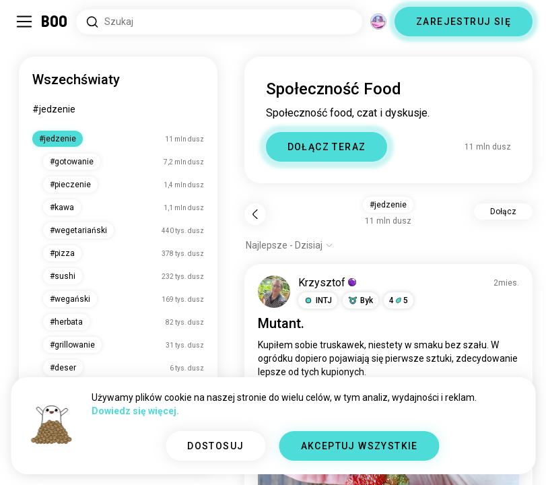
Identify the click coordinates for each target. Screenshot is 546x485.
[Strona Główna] (55, 21)
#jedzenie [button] (388, 204)
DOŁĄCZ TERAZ (326, 146)
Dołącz (503, 211)
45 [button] (398, 300)
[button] (317, 300)
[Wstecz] (255, 214)
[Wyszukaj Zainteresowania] (219, 21)
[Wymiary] (378, 21)
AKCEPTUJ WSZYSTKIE (359, 446)
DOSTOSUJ (215, 446)
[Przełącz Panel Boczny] (24, 21)
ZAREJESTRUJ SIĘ (463, 21)
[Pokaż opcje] (289, 245)
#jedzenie (53, 109)
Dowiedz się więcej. (135, 411)
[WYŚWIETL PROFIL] (274, 292)
